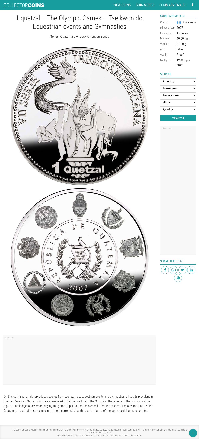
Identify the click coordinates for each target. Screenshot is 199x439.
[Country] (178, 81)
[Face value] (178, 95)
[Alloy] (178, 102)
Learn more (136, 435)
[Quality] (178, 109)
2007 (180, 28)
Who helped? (105, 432)
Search (178, 118)
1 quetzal (183, 33)
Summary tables (172, 5)
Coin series (145, 5)
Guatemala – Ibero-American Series (84, 36)
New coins (122, 5)
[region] (79, 361)
